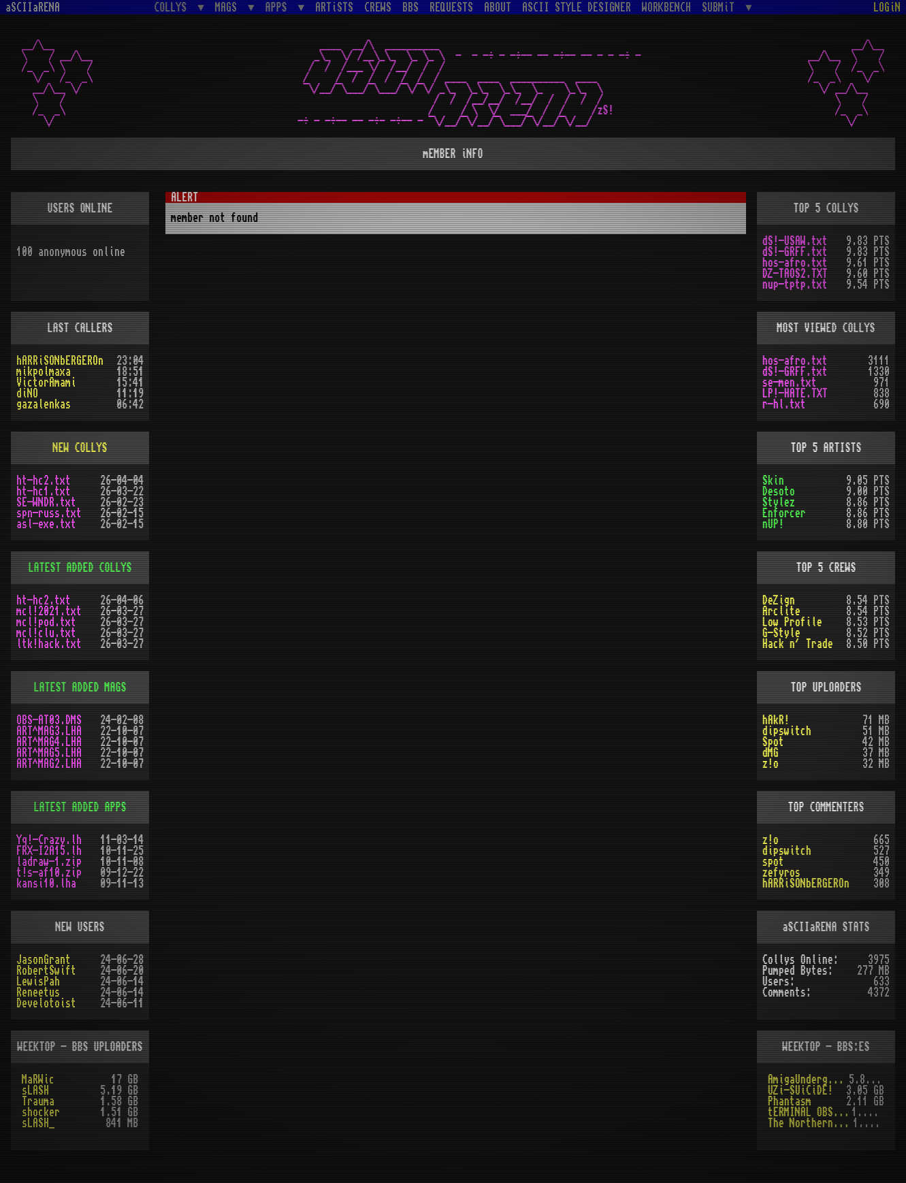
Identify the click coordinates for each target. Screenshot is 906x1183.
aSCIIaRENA (32, 7)
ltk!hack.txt (49, 643)
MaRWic (38, 1079)
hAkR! (776, 720)
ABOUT (497, 7)
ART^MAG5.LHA (49, 752)
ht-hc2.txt (43, 480)
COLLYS (173, 7)
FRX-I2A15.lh (49, 850)
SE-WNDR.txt (46, 502)
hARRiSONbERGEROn (59, 360)
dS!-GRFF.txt (795, 251)
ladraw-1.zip (49, 861)
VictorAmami (46, 382)
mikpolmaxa (43, 371)
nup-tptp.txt (795, 284)
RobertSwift (46, 970)
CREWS (377, 7)
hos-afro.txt (795, 262)
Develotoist (46, 1003)
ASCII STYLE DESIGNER (576, 7)
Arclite (781, 611)
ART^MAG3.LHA (49, 731)
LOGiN (887, 7)
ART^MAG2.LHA (49, 763)
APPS (279, 7)
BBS (410, 7)
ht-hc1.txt (43, 491)
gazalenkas (43, 404)
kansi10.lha (46, 883)
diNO (27, 393)
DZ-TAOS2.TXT (795, 273)
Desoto (778, 491)
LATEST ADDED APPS (80, 807)
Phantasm (789, 1101)
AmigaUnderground (808, 1079)
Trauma (38, 1101)
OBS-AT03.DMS (49, 720)
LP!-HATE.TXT (795, 393)
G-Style (781, 633)
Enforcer (784, 513)
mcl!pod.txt (46, 622)
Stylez (778, 502)
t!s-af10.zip (49, 872)
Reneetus (38, 992)
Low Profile (792, 622)
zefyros (781, 872)
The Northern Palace (810, 1123)
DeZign (778, 600)
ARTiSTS (334, 7)
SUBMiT (721, 7)
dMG (770, 752)
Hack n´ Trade (797, 643)
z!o (770, 763)
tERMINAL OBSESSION (810, 1112)
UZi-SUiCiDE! (800, 1090)
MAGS (228, 7)
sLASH (35, 1090)
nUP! (773, 524)
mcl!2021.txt (49, 611)
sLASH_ (38, 1123)
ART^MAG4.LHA (49, 741)
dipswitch (786, 731)
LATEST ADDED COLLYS (80, 567)
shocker (41, 1112)
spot (773, 861)
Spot (773, 741)
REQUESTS (451, 7)
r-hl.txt (784, 404)
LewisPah (38, 981)
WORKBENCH (666, 7)
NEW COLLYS (80, 447)
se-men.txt (789, 382)
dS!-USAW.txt (795, 241)
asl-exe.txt (46, 524)
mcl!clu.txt (46, 633)
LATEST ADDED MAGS (80, 687)
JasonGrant (43, 959)
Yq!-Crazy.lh (49, 839)
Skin (773, 480)
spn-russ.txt (49, 513)
